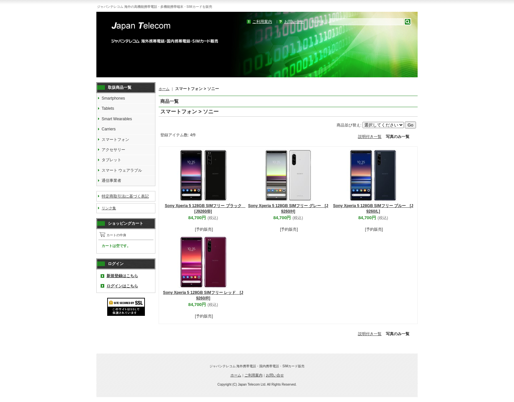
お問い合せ (294, 21)
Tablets (108, 108)
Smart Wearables (117, 119)
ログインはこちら (122, 286)
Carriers (109, 129)
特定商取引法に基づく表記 (125, 196)
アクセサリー (113, 149)
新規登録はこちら (122, 276)
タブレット (111, 160)
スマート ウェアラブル (122, 170)
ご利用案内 (262, 21)
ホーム (164, 89)
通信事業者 (111, 180)
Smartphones (113, 98)
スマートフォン (115, 139)
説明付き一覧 (370, 136)
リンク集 (109, 208)
